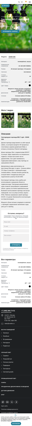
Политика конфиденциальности (9, 409)
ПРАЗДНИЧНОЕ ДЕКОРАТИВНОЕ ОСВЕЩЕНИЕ (15, 386)
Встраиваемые (6, 339)
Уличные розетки (7, 362)
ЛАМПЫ (3, 382)
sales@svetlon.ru (10, 323)
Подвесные (5, 346)
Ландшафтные (6, 359)
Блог (2, 394)
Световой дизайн (7, 372)
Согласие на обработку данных (9, 412)
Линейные (5, 336)
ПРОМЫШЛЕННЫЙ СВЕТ (8, 378)
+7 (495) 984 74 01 (8, 311)
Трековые (5, 333)
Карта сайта (4, 406)
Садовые (5, 355)
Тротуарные (5, 368)
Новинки (14, 5)
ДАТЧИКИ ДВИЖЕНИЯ (7, 390)
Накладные (5, 342)
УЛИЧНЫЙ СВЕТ (6, 352)
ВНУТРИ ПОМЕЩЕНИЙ (8, 329)
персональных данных (8, 249)
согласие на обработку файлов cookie (15, 419)
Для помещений (23, 5)
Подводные (5, 365)
